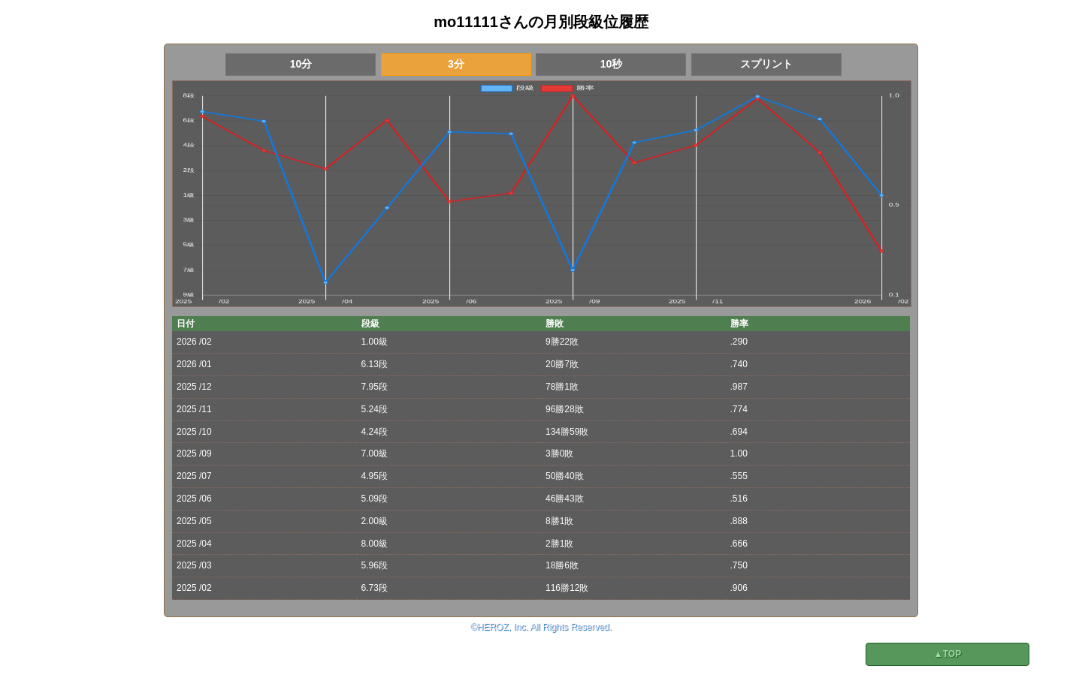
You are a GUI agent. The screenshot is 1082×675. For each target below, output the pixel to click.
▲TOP (947, 654)
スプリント (766, 64)
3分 (456, 64)
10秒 (611, 64)
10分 (301, 64)
